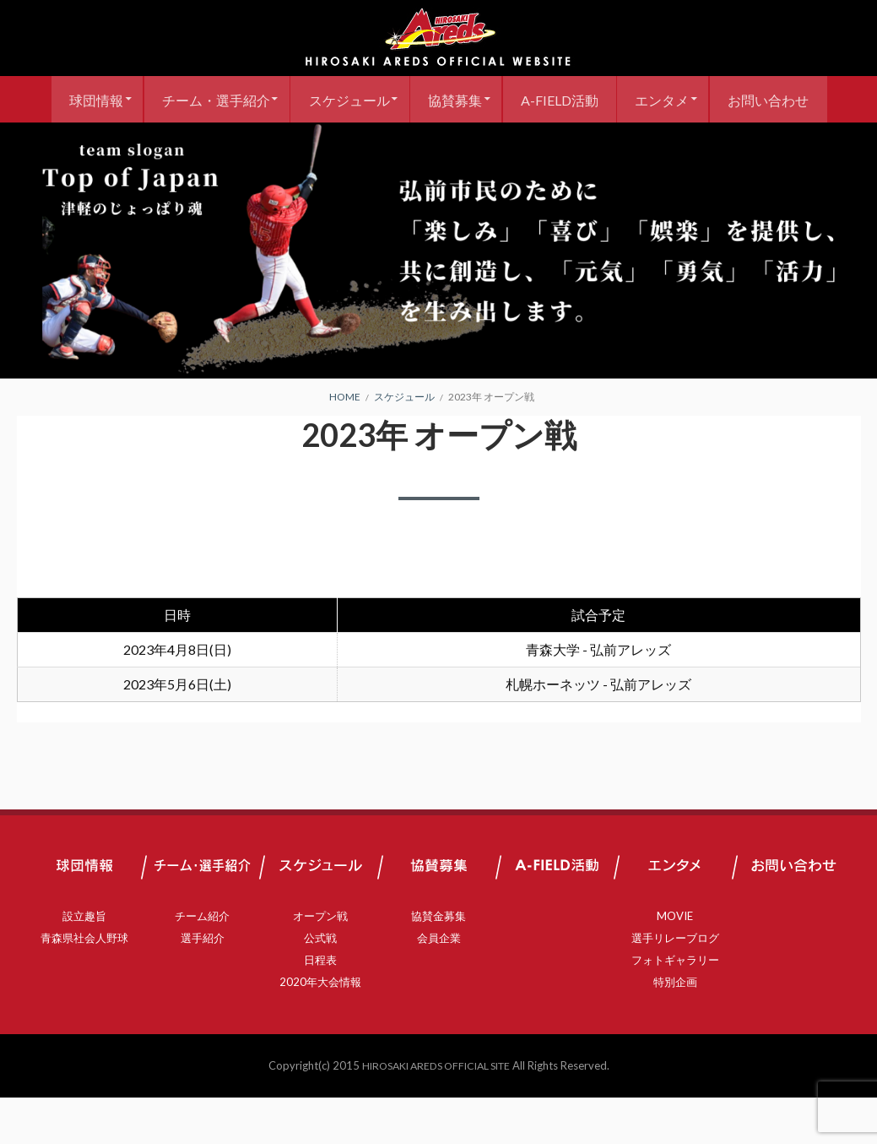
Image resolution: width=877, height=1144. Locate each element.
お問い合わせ (438, 146)
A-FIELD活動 (627, 99)
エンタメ (736, 99)
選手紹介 (203, 984)
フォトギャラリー (675, 1006)
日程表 (320, 1006)
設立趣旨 (84, 962)
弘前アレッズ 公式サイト (439, 38)
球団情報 (139, 99)
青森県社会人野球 (84, 984)
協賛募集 (517, 99)
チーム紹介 (202, 962)
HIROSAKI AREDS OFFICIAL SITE (435, 1112)
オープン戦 (320, 962)
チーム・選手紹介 (265, 99)
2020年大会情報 (320, 1028)
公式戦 (320, 984)
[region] (438, 297)
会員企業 (439, 984)
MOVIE (675, 962)
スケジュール (404, 99)
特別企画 (675, 1028)
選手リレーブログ (675, 984)
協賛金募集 (438, 962)
